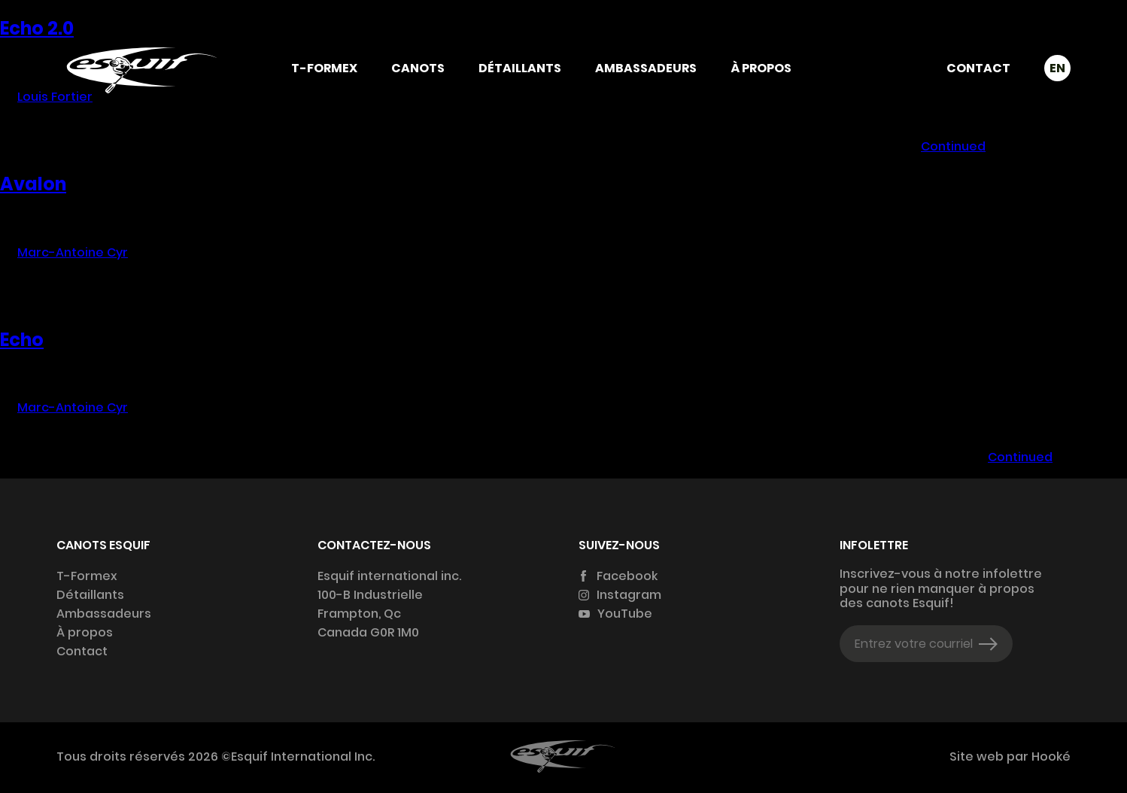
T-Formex (324, 68)
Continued (953, 146)
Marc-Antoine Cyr (72, 252)
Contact (978, 68)
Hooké (1049, 756)
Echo (22, 339)
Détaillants (519, 68)
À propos (761, 68)
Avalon (33, 184)
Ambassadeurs (646, 68)
